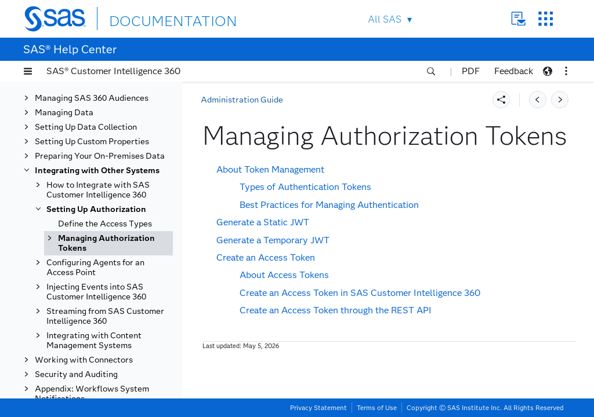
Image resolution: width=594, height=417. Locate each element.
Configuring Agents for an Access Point (95, 267)
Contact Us (518, 19)
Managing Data (64, 113)
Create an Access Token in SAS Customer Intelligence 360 (360, 292)
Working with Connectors (84, 360)
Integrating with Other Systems (97, 170)
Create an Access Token (265, 257)
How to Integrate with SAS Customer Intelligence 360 (98, 190)
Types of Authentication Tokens (305, 186)
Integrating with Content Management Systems (94, 340)
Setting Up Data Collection (86, 127)
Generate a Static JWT (262, 222)
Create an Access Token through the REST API (336, 310)
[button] (28, 71)
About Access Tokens (284, 274)
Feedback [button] (513, 70)
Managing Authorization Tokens (106, 243)
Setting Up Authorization (96, 209)
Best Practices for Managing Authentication (329, 204)
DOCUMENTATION (151, 18)
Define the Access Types (105, 224)
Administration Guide (242, 100)
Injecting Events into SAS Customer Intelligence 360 (96, 292)
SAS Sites (545, 19)
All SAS (384, 19)
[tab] (108, 243)
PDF (471, 70)
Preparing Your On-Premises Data (100, 156)
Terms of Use (377, 408)
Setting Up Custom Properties (92, 142)
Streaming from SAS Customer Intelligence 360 (105, 316)
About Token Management (270, 169)
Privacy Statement (318, 408)
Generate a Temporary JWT (272, 240)
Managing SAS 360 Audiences (91, 98)
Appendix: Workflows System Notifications (92, 394)
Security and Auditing (76, 374)
